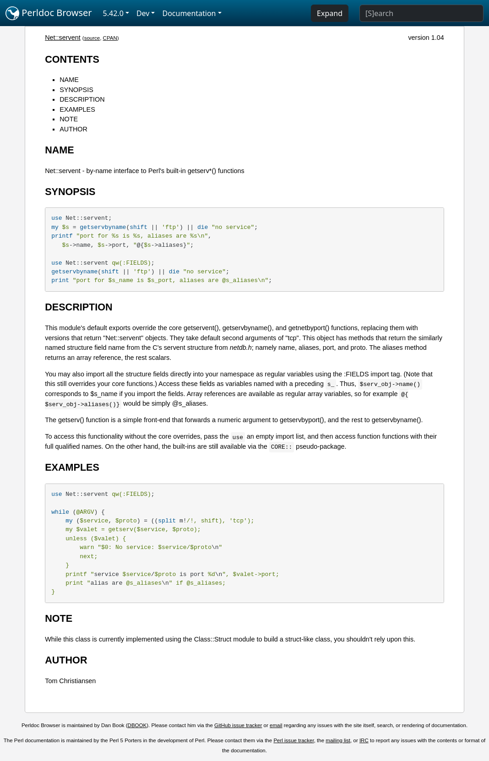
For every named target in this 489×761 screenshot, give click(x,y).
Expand (329, 13)
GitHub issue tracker (238, 725)
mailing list (338, 740)
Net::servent (63, 37)
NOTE (69, 119)
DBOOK (137, 725)
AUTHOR (73, 129)
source (92, 38)
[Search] (421, 13)
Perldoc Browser (48, 13)
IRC (364, 740)
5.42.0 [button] (113, 13)
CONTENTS (72, 59)
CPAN (110, 38)
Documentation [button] (189, 13)
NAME (69, 79)
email (276, 725)
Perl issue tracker (293, 740)
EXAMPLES (77, 109)
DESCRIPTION (82, 99)
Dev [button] (143, 13)
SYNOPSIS (76, 89)
